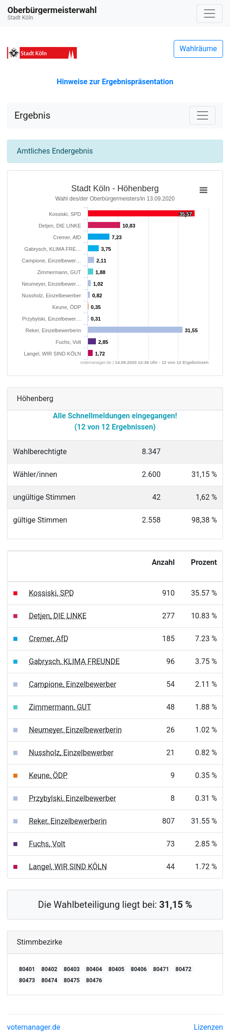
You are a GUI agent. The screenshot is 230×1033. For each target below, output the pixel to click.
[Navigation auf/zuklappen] (209, 13)
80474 (49, 980)
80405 (116, 969)
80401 (27, 969)
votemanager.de (33, 1027)
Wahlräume (198, 48)
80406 (139, 969)
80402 (49, 969)
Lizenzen (208, 1027)
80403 (72, 969)
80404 (94, 969)
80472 (183, 969)
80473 (27, 980)
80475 (72, 980)
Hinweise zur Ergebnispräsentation (115, 81)
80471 (161, 969)
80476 (94, 980)
